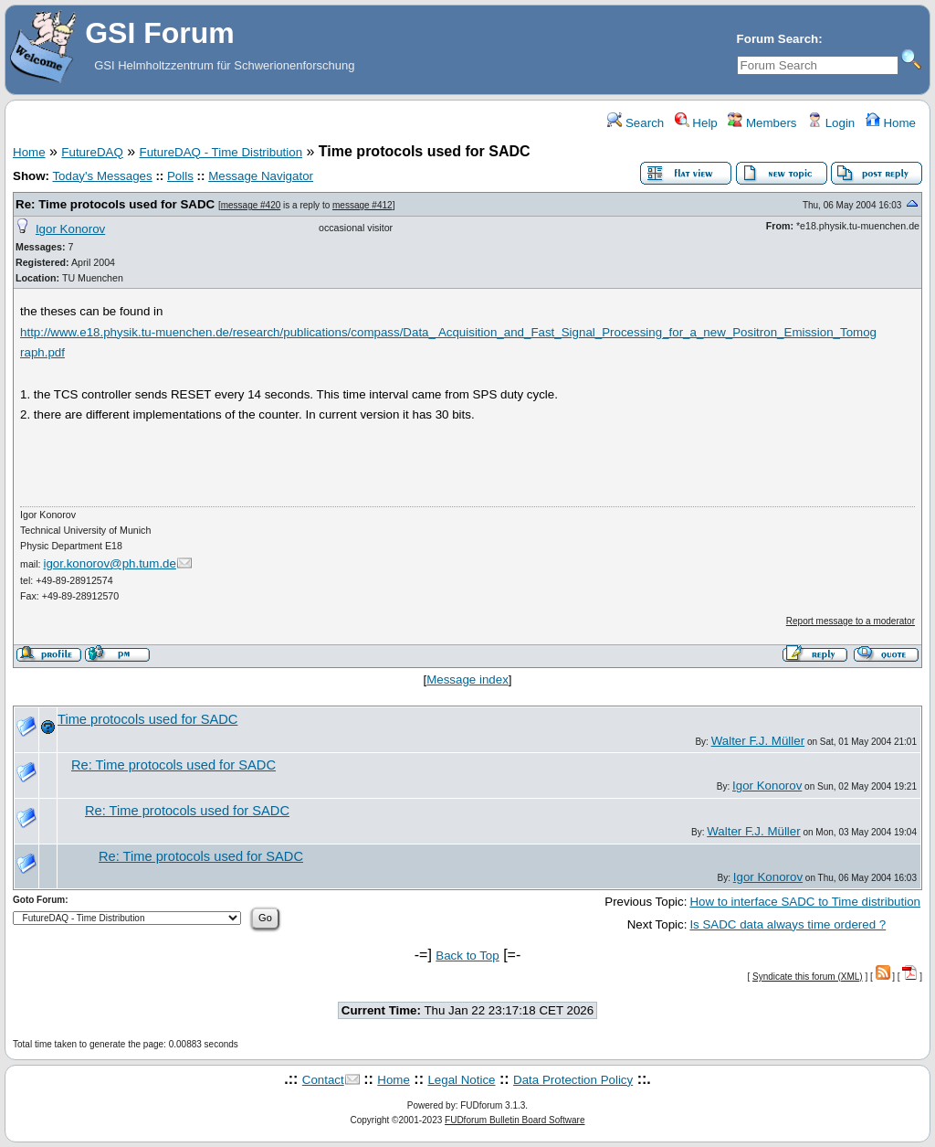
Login (831, 123)
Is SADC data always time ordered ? (787, 924)
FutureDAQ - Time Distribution (221, 152)
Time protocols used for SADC (147, 719)
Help (696, 123)
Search (635, 123)
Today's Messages (102, 176)
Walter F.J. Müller (757, 741)
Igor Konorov (70, 229)
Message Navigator (260, 176)
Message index (467, 679)
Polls (180, 176)
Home (891, 123)
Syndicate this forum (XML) (807, 977)
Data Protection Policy (573, 1080)
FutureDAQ (91, 152)
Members (762, 123)
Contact (323, 1080)
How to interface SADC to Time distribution (804, 901)
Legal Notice (461, 1080)
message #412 (362, 205)
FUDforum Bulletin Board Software (514, 1120)
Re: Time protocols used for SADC (115, 204)
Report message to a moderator (850, 621)
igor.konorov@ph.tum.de (110, 563)
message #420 (251, 205)
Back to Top (467, 955)
